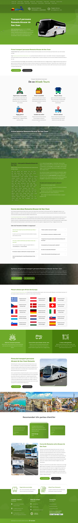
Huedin (34, 183)
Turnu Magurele (27, 198)
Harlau (28, 183)
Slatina (28, 193)
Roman (19, 191)
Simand (17, 193)
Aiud (15, 171)
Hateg (31, 183)
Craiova (25, 178)
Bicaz (22, 173)
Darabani (29, 178)
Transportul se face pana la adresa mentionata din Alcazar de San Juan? (53, 239)
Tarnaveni (28, 196)
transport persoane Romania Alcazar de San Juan (21, 55)
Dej (32, 178)
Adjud (12, 171)
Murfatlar (23, 186)
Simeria (21, 193)
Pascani (16, 188)
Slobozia (32, 193)
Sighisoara (13, 193)
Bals (12, 173)
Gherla (13, 183)
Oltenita (27, 186)
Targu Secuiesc (23, 196)
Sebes (30, 191)
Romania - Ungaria (47, 3)
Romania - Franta (52, 1)
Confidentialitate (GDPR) (53, 508)
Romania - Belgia (26, 1)
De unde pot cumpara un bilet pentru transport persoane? (25, 251)
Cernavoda (31, 176)
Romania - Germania (59, 1)
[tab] (24, 230)
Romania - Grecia (14, 1)
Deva (35, 178)
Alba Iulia (18, 171)
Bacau (35, 171)
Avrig (31, 171)
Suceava (35, 193)
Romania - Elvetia (46, 1)
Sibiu (32, 191)
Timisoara (13, 198)
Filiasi (16, 181)
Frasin (27, 181)
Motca (20, 186)
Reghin (13, 191)
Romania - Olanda (27, 3)
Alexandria (25, 171)
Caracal (22, 176)
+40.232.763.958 (42, 9)
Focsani (23, 181)
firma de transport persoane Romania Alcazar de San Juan (28, 133)
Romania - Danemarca (39, 1)
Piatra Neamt (25, 188)
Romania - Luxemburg (20, 3)
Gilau (15, 183)
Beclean (18, 173)
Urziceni (35, 198)
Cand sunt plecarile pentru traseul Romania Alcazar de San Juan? (25, 257)
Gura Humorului (23, 183)
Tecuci (32, 196)
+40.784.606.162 (34, 9)
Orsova (13, 188)
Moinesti (16, 186)
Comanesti (13, 178)
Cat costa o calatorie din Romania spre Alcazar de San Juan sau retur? (25, 241)
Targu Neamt (14, 196)
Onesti (31, 186)
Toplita (17, 198)
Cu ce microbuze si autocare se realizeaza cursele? (53, 234)
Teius (35, 196)
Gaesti (30, 181)
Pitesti (29, 188)
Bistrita (25, 173)
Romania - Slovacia (34, 3)
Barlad (15, 173)
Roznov (26, 191)
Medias (13, 186)
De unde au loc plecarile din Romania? (53, 249)
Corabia (22, 178)
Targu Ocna (18, 196)
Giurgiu (18, 183)
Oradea (34, 186)
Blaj (28, 173)
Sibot (35, 191)
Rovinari (23, 191)
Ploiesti (33, 188)
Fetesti (13, 181)
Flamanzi (19, 181)
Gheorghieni (34, 181)
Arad (29, 171)
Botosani (34, 173)
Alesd (22, 171)
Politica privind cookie (53, 506)
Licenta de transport (52, 504)
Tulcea (20, 198)
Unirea (32, 198)
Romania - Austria (20, 1)
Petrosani (20, 188)
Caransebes (26, 176)
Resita (16, 191)
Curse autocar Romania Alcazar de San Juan (18, 292)
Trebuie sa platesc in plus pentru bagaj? (53, 229)
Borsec (31, 173)
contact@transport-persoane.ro (37, 509)
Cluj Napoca (36, 176)
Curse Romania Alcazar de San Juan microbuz (19, 217)
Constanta (18, 178)
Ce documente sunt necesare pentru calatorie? (53, 245)
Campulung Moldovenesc (15, 176)
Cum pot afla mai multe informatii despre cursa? (53, 254)
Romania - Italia (14, 3)
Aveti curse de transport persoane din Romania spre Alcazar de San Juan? (25, 230)
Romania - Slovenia (41, 3)
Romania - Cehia (32, 1)
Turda (23, 198)
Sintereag (24, 193)
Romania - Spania (54, 3)
